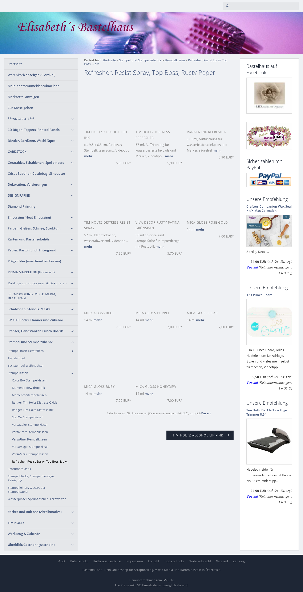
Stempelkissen (18, 373)
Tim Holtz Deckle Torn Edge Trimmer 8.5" (266, 412)
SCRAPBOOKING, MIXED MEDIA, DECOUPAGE (32, 296)
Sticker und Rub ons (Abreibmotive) (35, 512)
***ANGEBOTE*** (21, 119)
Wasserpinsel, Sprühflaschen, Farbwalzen (37, 499)
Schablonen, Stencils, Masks (29, 309)
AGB (61, 561)
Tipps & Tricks (174, 561)
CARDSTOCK (17, 151)
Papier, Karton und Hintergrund (32, 250)
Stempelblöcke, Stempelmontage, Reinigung (31, 478)
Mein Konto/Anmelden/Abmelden (34, 86)
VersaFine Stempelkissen (29, 439)
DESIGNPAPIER (19, 195)
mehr (88, 156)
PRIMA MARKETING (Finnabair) (31, 272)
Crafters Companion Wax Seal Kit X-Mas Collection (269, 208)
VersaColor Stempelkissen (30, 425)
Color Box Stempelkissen (29, 380)
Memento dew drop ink (28, 388)
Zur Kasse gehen (20, 108)
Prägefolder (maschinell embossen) (34, 261)
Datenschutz (79, 561)
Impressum (134, 561)
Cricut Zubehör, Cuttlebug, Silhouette (36, 173)
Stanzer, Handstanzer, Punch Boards (35, 331)
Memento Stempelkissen (29, 395)
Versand (206, 413)
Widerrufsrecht (200, 561)
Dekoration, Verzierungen (27, 184)
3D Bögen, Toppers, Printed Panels (34, 130)
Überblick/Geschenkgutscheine (31, 544)
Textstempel (16, 358)
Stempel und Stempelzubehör (30, 342)
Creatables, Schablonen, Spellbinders (36, 162)
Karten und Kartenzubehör (28, 239)
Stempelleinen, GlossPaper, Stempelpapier (27, 490)
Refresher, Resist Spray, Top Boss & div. (40, 461)
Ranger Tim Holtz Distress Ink (32, 410)
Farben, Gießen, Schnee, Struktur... (34, 228)
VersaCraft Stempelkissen (30, 432)
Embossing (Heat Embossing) (29, 217)
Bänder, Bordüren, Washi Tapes (31, 140)
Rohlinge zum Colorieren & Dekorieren (37, 283)
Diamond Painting (21, 206)
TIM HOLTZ (16, 523)
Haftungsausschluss (107, 561)
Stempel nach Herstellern (26, 351)
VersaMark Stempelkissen (30, 454)
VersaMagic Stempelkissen (30, 447)
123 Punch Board (259, 295)
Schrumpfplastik (19, 469)
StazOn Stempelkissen (27, 417)
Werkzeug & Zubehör (24, 534)
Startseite (15, 64)
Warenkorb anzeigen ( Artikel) (31, 75)
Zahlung (239, 561)
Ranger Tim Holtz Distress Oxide (34, 402)
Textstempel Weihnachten (26, 366)
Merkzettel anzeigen (23, 97)
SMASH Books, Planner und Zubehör (35, 320)
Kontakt (153, 561)
